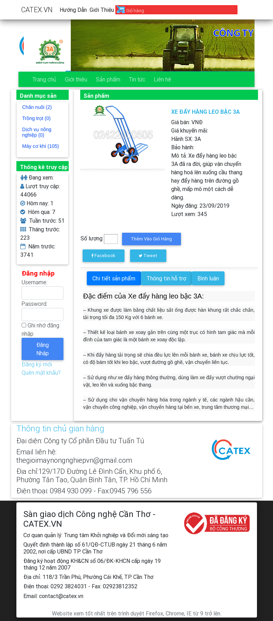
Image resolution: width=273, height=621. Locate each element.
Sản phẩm (108, 79)
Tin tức (137, 79)
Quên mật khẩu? (41, 372)
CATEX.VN (37, 9)
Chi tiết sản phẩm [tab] (113, 278)
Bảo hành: (182, 147)
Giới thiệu (102, 9)
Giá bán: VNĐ (187, 122)
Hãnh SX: (186, 138)
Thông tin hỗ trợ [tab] (166, 278)
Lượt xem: (189, 213)
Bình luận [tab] (208, 278)
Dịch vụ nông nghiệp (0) (37, 132)
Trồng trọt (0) (36, 118)
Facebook (103, 255)
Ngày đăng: (200, 205)
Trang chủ (44, 79)
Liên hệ (162, 79)
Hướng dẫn (73, 9)
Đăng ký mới (37, 364)
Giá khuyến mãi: (189, 130)
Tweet (148, 255)
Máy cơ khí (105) (40, 146)
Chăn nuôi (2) (37, 107)
